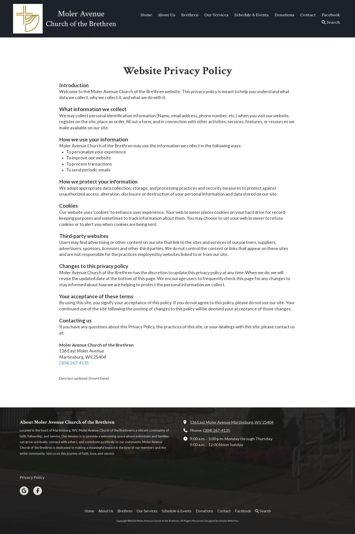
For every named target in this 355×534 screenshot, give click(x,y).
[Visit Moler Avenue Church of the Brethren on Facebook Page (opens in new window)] (37, 490)
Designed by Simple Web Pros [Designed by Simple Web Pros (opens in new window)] (221, 520)
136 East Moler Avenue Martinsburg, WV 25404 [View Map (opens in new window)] (231, 422)
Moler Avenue (81, 13)
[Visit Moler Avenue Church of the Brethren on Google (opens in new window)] (24, 490)
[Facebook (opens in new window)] (331, 15)
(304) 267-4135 (74, 363)
